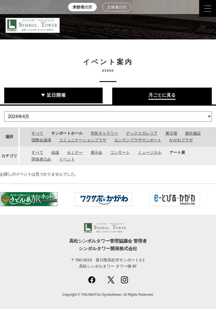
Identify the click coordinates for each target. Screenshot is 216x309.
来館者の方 (82, 7)
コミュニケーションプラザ (82, 140)
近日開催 (56, 95)
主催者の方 (117, 7)
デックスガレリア (142, 133)
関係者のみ (41, 159)
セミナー (75, 152)
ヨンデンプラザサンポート (137, 140)
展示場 (171, 133)
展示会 (96, 152)
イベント (67, 159)
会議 (55, 152)
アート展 (177, 152)
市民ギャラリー (104, 133)
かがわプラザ (181, 140)
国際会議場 (41, 140)
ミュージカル (149, 152)
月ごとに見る (162, 95)
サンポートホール (67, 133)
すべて (37, 133)
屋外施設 (193, 133)
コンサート (120, 152)
